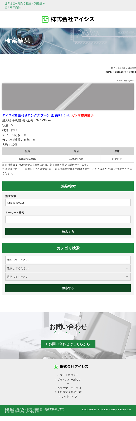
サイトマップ (69, 396)
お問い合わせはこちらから (69, 344)
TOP (113, 68)
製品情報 (121, 68)
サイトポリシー (69, 374)
